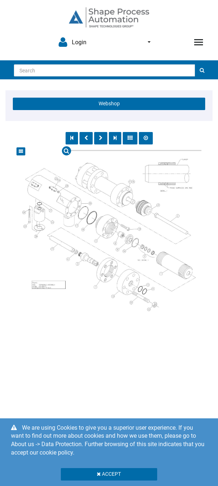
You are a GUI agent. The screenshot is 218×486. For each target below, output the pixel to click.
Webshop (109, 103)
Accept (109, 474)
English (149, 42)
